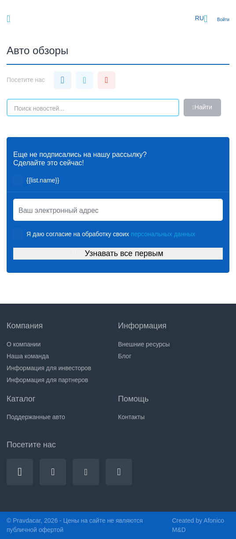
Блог (124, 356)
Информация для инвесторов (49, 368)
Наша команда (28, 356)
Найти (202, 108)
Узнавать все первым (118, 253)
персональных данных (163, 234)
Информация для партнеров (47, 379)
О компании (24, 344)
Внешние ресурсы (144, 344)
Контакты (131, 416)
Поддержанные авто (36, 416)
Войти (223, 19)
